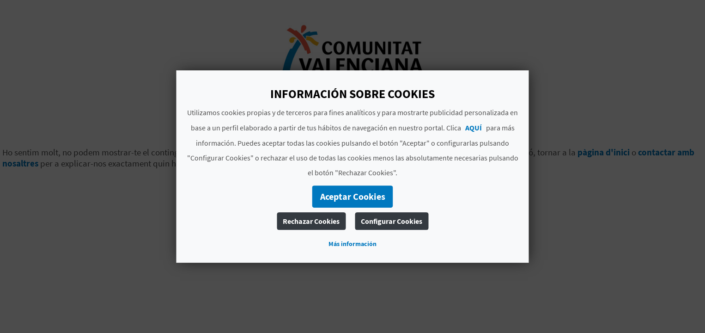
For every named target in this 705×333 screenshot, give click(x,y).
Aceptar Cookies (352, 196)
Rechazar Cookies (311, 221)
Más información (352, 244)
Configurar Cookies (391, 221)
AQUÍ (473, 127)
